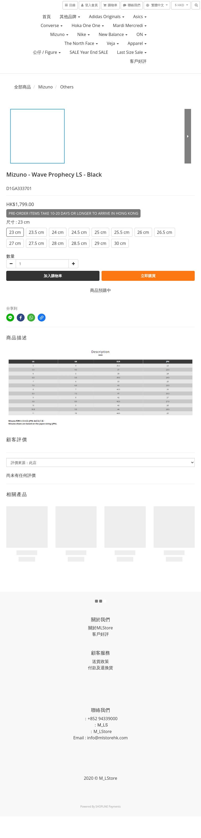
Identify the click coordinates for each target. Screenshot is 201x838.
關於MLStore (100, 628)
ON (141, 34)
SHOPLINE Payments (108, 806)
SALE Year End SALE (89, 52)
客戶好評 (138, 61)
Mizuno (59, 34)
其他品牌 (70, 16)
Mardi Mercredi (130, 25)
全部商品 (22, 87)
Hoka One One (87, 25)
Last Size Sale (132, 52)
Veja (113, 43)
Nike (83, 34)
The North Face (81, 43)
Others (67, 87)
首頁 (46, 16)
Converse (52, 25)
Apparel (137, 43)
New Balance (113, 34)
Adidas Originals (106, 16)
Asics (140, 16)
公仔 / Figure (47, 52)
